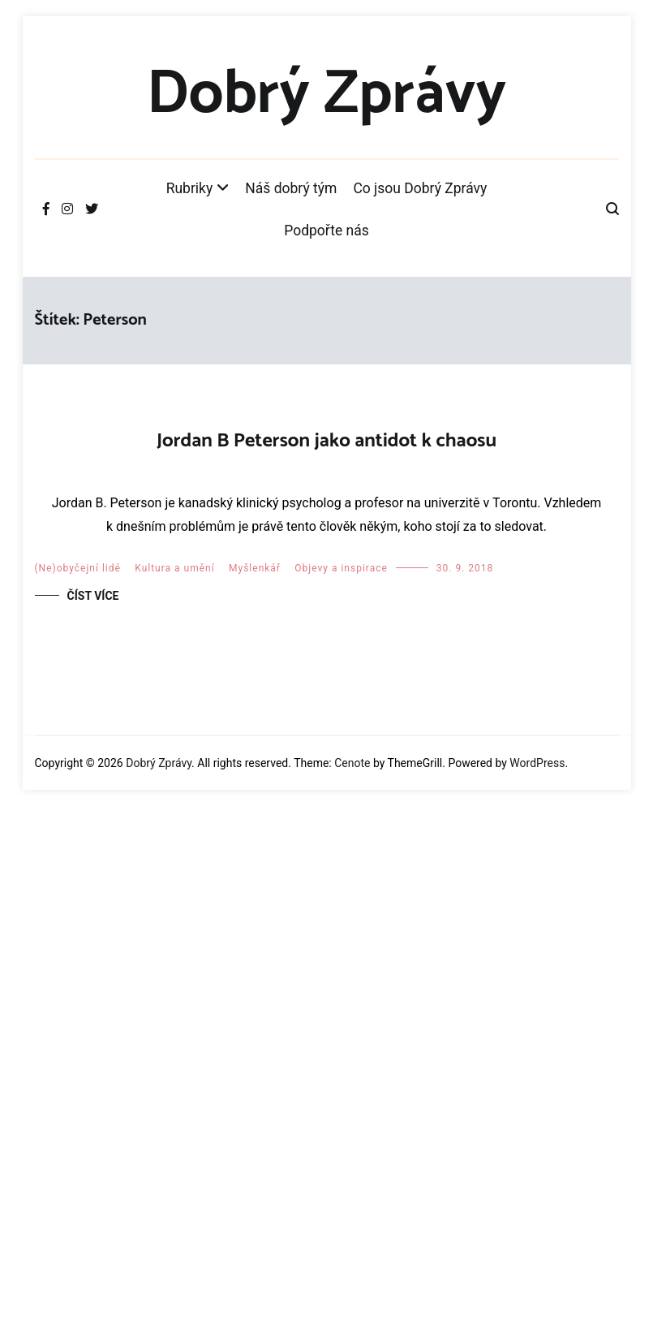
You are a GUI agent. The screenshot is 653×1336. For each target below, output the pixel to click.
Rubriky (189, 188)
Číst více (93, 1125)
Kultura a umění (174, 1099)
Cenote (352, 1292)
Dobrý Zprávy (326, 95)
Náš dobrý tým (291, 188)
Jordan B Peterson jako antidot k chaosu (326, 441)
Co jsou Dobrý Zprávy (420, 188)
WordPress (537, 1292)
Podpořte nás (326, 230)
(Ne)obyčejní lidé (78, 1099)
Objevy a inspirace (341, 1099)
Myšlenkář (255, 1099)
